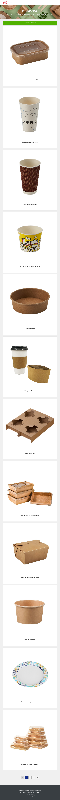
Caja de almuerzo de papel (30, 578)
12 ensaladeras (30, 329)
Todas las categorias (30, 22)
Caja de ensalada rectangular (30, 515)
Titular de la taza (30, 453)
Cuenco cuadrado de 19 (30, 80)
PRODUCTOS (30, 12)
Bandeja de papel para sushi (30, 702)
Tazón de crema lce (30, 640)
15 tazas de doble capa (30, 204)
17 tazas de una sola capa (30, 142)
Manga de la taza (30, 391)
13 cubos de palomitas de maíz (30, 267)
